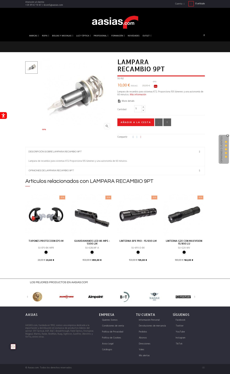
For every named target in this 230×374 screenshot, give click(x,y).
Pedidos (143, 332)
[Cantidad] (138, 108)
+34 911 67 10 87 (33, 5)
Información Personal (149, 320)
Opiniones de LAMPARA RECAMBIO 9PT (51, 170)
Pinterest (140, 137)
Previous (27, 296)
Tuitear (136, 137)
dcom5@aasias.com (53, 5)
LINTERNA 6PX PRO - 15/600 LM (138, 240)
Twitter (180, 326)
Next (194, 296)
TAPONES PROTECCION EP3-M (46, 240)
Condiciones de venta (113, 326)
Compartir (133, 137)
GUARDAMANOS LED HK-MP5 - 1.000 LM (92, 242)
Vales (141, 349)
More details (125, 101)
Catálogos (107, 349)
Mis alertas (144, 355)
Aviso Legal (107, 344)
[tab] (115, 151)
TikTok (179, 344)
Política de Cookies (111, 338)
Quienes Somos (110, 320)
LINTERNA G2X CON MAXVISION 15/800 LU (184, 242)
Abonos (143, 338)
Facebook (180, 320)
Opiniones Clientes (221, 149)
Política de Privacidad (112, 332)
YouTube (180, 332)
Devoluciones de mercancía (152, 326)
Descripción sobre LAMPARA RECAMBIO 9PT (55, 151)
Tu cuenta (145, 314)
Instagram (180, 338)
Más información (138, 94)
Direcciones (144, 344)
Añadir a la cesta (136, 122)
